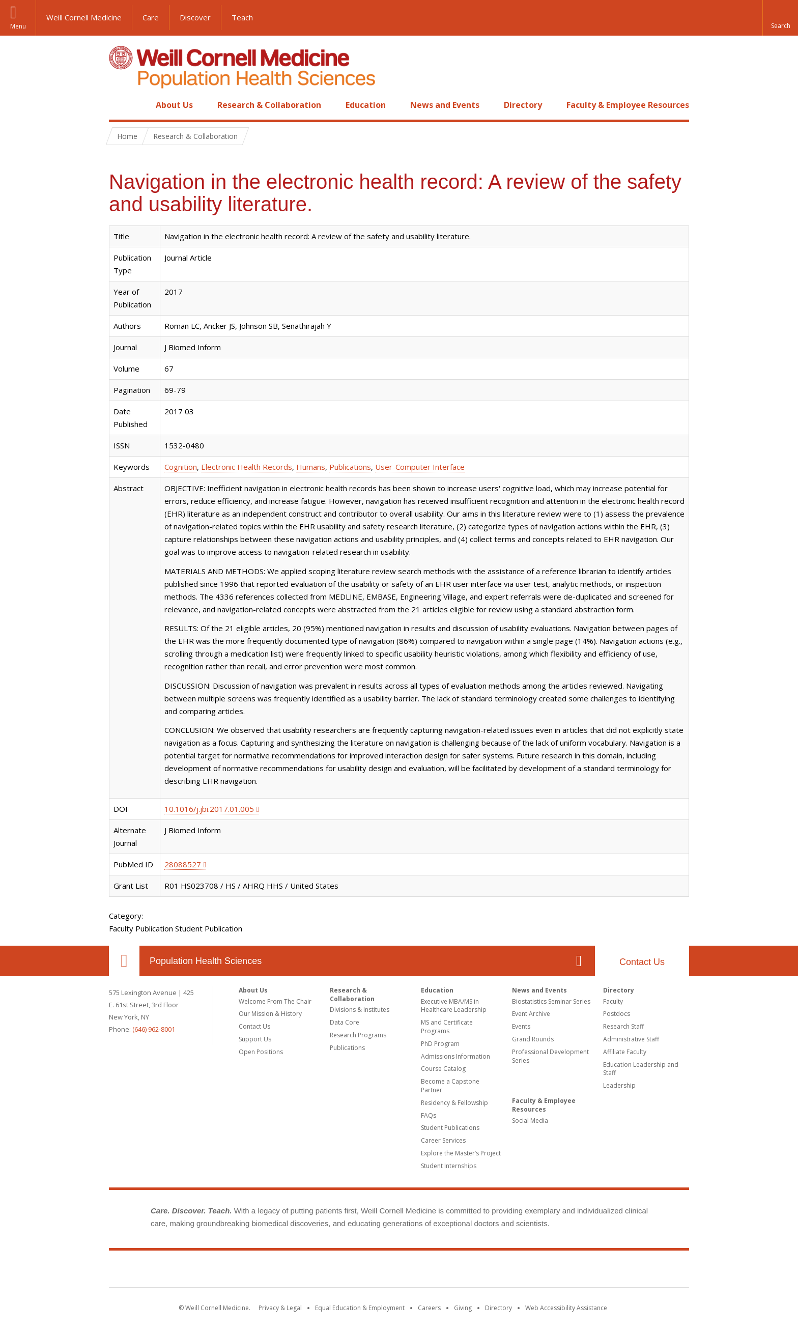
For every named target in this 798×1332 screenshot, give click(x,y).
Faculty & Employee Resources (627, 104)
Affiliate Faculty (624, 1051)
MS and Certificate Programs (447, 1026)
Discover (195, 17)
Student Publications (450, 1127)
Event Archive (531, 1013)
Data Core (344, 1022)
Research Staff (623, 1026)
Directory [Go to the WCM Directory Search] (498, 1307)
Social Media (530, 1120)
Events (521, 1026)
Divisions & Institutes (359, 1009)
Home (120, 105)
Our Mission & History (270, 1013)
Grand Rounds (533, 1039)
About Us (174, 104)
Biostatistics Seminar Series (551, 1001)
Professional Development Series (550, 1056)
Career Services (443, 1140)
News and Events (444, 104)
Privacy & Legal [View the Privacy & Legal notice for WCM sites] (280, 1307)
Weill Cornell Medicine (84, 17)
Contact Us (642, 962)
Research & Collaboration (269, 104)
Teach (242, 17)
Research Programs (358, 1035)
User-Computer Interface (420, 467)
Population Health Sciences (206, 961)
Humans (310, 467)
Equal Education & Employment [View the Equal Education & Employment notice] (360, 1307)
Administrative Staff (631, 1039)
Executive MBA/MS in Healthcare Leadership (454, 1005)
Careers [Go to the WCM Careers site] (429, 1307)
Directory (523, 104)
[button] (780, 18)
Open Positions (261, 1051)
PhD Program (440, 1043)
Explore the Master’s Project (461, 1153)
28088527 (182, 864)
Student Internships (448, 1165)
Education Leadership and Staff (640, 1069)
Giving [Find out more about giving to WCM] (463, 1307)
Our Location (124, 961)
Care (150, 17)
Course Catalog (443, 1068)
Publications (350, 467)
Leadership (619, 1085)
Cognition (180, 467)
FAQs (428, 1115)
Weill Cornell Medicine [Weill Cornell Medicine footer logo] (399, 1271)
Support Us (255, 1039)
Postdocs (616, 1013)
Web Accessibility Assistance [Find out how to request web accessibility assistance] (566, 1307)
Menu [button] (18, 26)
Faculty (613, 1001)
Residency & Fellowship (454, 1102)
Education (366, 104)
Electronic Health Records (246, 467)
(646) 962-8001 (153, 1029)
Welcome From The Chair (275, 1001)
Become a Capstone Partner (450, 1085)
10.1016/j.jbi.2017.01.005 (209, 809)
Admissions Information (455, 1056)
